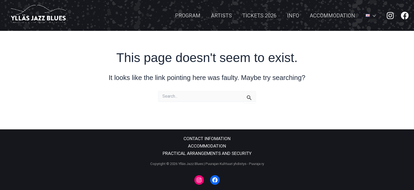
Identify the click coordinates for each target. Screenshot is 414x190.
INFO (293, 15)
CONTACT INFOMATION (207, 138)
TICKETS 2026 (259, 15)
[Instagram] (390, 16)
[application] (373, 15)
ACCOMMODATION (332, 15)
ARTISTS (221, 15)
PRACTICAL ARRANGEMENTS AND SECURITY (207, 153)
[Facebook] (405, 16)
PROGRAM (187, 15)
